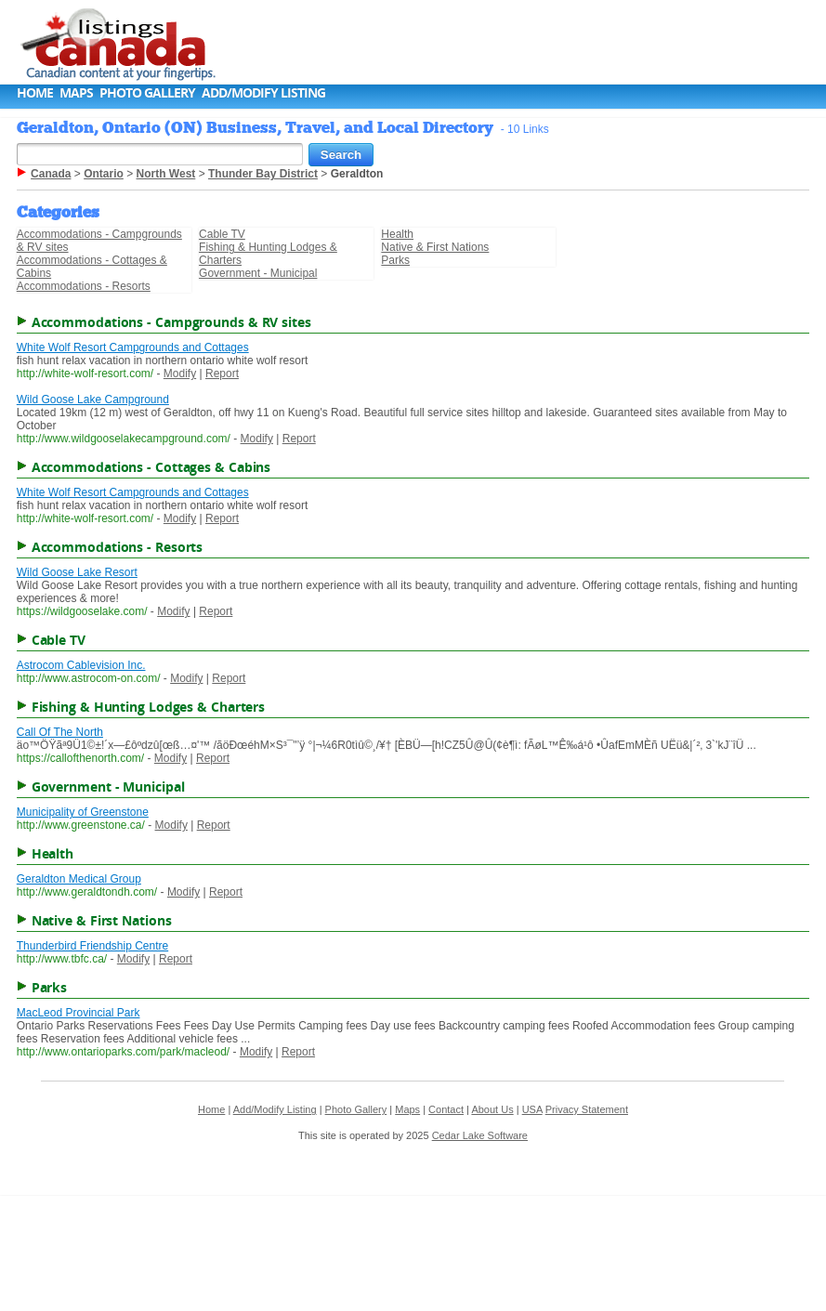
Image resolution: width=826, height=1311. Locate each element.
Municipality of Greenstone (83, 812)
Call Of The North (60, 732)
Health (397, 234)
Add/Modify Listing (263, 92)
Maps (76, 92)
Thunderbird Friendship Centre (92, 945)
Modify (180, 373)
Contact (446, 1109)
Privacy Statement (586, 1109)
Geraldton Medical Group (79, 878)
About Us (492, 1109)
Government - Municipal (258, 273)
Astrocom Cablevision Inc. (81, 665)
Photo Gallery (147, 92)
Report (222, 373)
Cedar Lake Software (480, 1135)
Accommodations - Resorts (84, 286)
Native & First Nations (435, 247)
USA (532, 1109)
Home (35, 92)
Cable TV (222, 234)
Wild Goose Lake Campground (93, 399)
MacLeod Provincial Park (78, 1012)
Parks (395, 260)
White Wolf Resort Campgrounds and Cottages (133, 347)
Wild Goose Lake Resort (77, 572)
